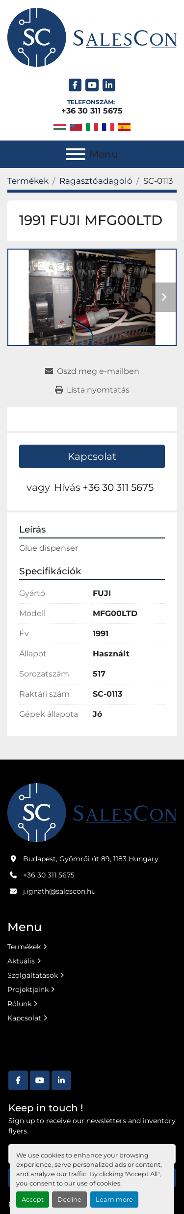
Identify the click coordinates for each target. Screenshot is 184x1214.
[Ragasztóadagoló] (95, 181)
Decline (69, 1199)
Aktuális (21, 961)
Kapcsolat (92, 456)
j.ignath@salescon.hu (59, 891)
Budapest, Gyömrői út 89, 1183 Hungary (90, 858)
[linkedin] (109, 85)
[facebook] (75, 85)
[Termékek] (28, 181)
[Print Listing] (92, 390)
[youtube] (92, 85)
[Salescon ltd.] (92, 811)
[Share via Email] (92, 371)
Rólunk (19, 1003)
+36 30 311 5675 (92, 110)
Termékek (24, 946)
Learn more (114, 1199)
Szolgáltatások (32, 975)
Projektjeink (28, 989)
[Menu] (75, 154)
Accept (33, 1199)
